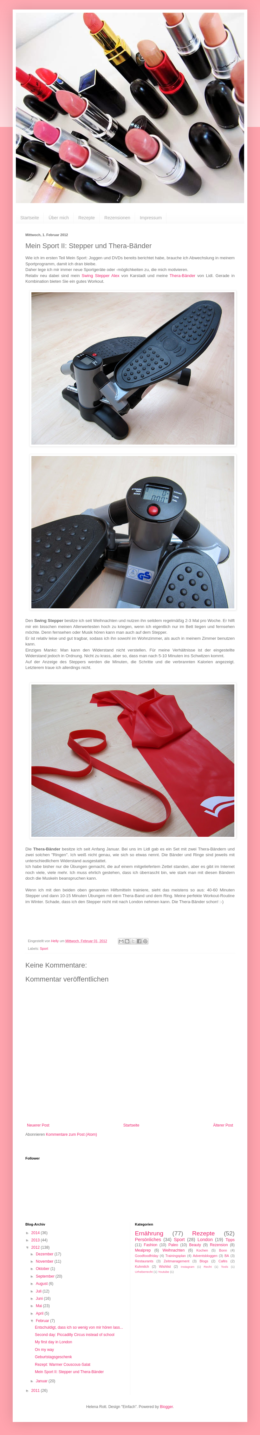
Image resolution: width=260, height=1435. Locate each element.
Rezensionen (117, 217)
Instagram (187, 1266)
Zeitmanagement (176, 1261)
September (45, 1276)
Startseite (29, 217)
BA (226, 1256)
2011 (36, 1390)
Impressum (151, 217)
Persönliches (148, 1239)
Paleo (173, 1245)
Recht (207, 1266)
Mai (39, 1306)
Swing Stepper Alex (101, 275)
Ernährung (149, 1233)
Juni (40, 1298)
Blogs (204, 1261)
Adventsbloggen (205, 1256)
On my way (44, 1349)
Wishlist (165, 1266)
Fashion (151, 1245)
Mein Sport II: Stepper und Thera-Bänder (69, 1372)
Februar (43, 1321)
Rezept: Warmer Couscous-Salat (62, 1364)
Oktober (43, 1268)
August (42, 1283)
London (205, 1239)
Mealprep (143, 1250)
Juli (39, 1291)
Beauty (195, 1245)
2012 (36, 1247)
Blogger (166, 1407)
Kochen (202, 1250)
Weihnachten (174, 1250)
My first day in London (53, 1342)
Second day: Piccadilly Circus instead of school (74, 1334)
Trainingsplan (176, 1256)
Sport (44, 948)
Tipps (230, 1240)
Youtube (163, 1271)
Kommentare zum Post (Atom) (71, 1134)
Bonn (223, 1250)
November (45, 1261)
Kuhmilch (142, 1266)
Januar (42, 1381)
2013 (36, 1240)
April (40, 1313)
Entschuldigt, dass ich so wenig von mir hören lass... (79, 1327)
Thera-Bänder (182, 275)
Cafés (222, 1261)
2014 (36, 1233)
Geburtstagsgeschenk (53, 1357)
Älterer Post (223, 1125)
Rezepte (86, 217)
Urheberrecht (144, 1271)
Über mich (59, 217)
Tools (224, 1266)
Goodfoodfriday (147, 1256)
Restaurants (144, 1261)
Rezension (219, 1245)
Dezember (45, 1254)
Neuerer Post (38, 1125)
